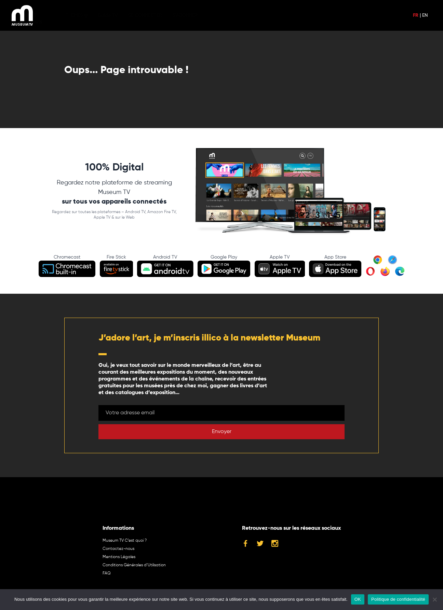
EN (425, 15)
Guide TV (118, 15)
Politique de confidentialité (398, 599)
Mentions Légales (119, 557)
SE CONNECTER (155, 15)
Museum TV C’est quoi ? (125, 541)
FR (415, 15)
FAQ (107, 573)
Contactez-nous (118, 549)
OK (357, 599)
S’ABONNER (195, 15)
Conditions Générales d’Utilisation (134, 565)
